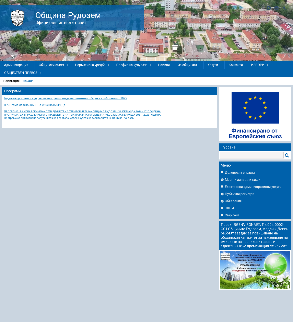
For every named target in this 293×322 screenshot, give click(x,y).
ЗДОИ (229, 208)
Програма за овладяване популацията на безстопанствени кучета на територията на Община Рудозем (69, 117)
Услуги (215, 65)
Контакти (236, 65)
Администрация (18, 65)
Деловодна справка (240, 173)
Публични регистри (239, 194)
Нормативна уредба (92, 65)
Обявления (233, 201)
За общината (189, 65)
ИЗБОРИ (260, 65)
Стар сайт (232, 215)
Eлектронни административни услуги (253, 187)
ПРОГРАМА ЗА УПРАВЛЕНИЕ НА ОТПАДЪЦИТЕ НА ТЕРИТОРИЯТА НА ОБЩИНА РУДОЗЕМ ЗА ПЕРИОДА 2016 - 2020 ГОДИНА (82, 111)
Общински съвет (54, 65)
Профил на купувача (134, 65)
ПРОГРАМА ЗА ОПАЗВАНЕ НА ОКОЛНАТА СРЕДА (35, 104)
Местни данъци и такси (242, 180)
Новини (164, 65)
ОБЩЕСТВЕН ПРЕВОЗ (23, 73)
